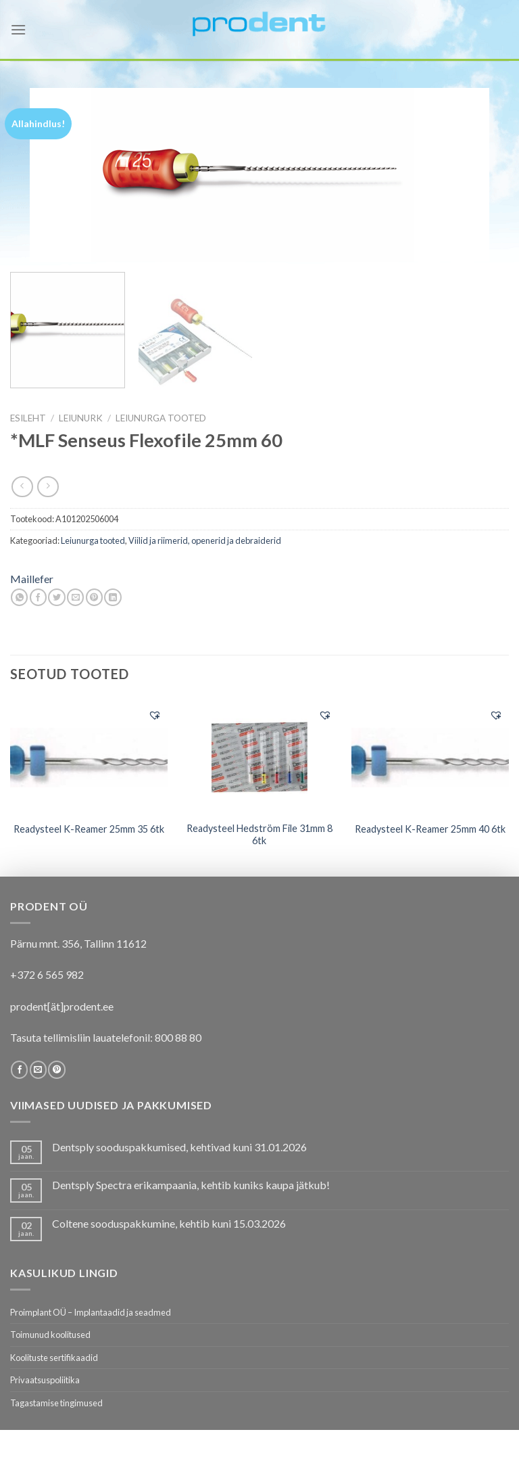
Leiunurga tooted (161, 418)
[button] (155, 715)
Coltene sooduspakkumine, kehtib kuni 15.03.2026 (169, 1223)
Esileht (28, 418)
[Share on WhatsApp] (19, 597)
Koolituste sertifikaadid (54, 1357)
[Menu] (18, 29)
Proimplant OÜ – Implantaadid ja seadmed (90, 1312)
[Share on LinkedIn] (112, 597)
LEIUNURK (81, 418)
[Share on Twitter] (56, 597)
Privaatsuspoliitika (45, 1379)
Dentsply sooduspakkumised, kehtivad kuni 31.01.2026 (179, 1146)
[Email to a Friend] (75, 597)
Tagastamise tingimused (56, 1402)
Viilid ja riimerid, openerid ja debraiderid (204, 540)
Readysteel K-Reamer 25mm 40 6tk (430, 829)
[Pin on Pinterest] (94, 597)
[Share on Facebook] (38, 597)
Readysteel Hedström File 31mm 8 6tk (259, 835)
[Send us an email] (38, 1069)
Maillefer (31, 578)
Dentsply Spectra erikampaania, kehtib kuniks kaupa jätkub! (191, 1184)
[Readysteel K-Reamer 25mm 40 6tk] (430, 756)
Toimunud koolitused (50, 1334)
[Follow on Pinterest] (56, 1069)
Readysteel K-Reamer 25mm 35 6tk (89, 829)
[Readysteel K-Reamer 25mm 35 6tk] (89, 756)
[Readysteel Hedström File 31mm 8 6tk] (259, 757)
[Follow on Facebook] (19, 1069)
